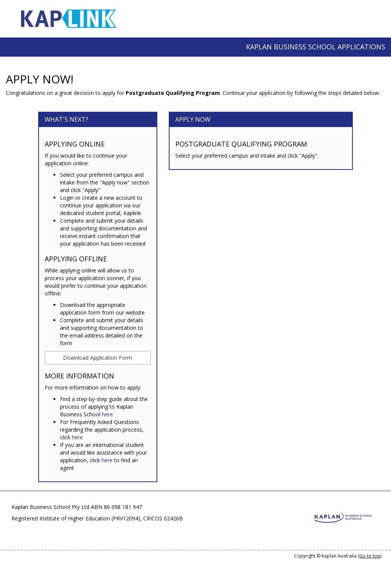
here (107, 414)
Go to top (369, 556)
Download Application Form (97, 357)
